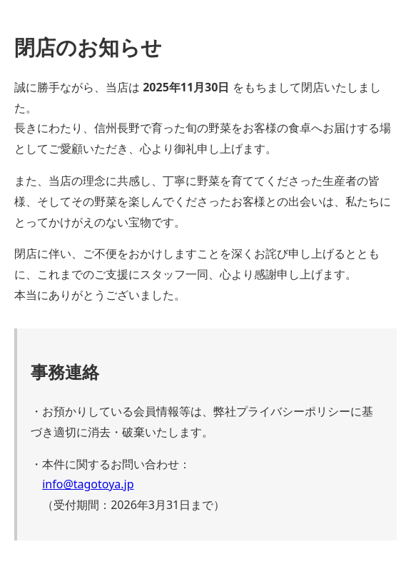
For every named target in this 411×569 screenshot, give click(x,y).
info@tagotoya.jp (87, 484)
